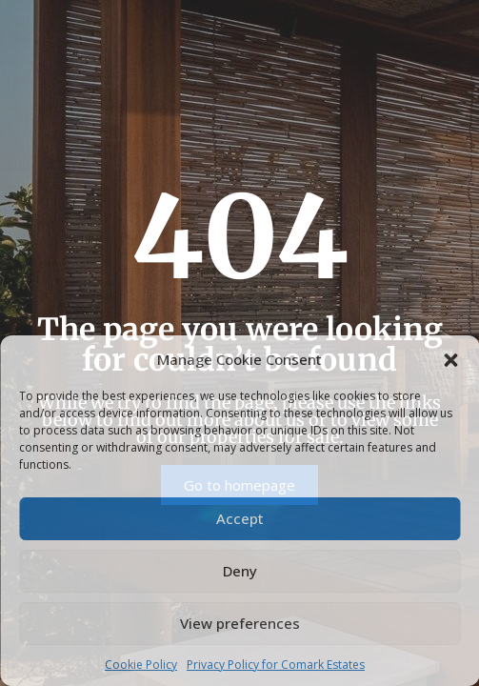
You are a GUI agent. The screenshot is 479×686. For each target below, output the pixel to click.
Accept (240, 518)
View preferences (240, 623)
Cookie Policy (141, 664)
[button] (450, 359)
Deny (240, 570)
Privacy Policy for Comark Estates (276, 664)
